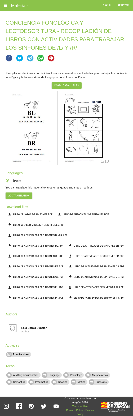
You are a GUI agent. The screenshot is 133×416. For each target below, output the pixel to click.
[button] (9, 58)
